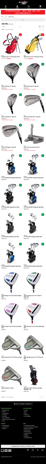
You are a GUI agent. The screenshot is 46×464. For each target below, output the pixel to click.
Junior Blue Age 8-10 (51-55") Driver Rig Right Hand (11, 296)
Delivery (25, 411)
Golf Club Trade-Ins (27, 430)
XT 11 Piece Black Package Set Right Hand (33, 236)
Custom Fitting (26, 414)
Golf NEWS (25, 434)
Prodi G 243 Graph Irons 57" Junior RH (32, 117)
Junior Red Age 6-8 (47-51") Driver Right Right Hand (34, 327)
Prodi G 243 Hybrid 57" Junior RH (8, 117)
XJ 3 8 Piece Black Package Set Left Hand (10, 207)
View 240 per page (9, 29)
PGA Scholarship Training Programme (8, 419)
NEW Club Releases (27, 431)
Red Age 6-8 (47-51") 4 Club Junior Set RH (10, 57)
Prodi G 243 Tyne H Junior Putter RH (31, 147)
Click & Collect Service (27, 437)
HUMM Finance (26, 436)
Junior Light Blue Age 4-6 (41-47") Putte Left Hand (33, 357)
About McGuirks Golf (5, 410)
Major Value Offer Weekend (28, 428)
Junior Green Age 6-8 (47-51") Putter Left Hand (11, 357)
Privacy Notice (4, 414)
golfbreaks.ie (4, 428)
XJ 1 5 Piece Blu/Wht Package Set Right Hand (11, 177)
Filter (23, 20)
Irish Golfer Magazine (5, 425)
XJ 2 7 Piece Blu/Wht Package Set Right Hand (33, 177)
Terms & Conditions (5, 413)
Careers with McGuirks (5, 417)
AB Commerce (42, 456)
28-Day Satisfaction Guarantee (29, 425)
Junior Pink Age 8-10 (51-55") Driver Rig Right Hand (11, 327)
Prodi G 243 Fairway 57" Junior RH (31, 86)
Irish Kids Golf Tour (5, 427)
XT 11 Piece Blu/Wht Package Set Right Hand (11, 266)
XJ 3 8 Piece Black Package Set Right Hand (33, 266)
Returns (25, 413)
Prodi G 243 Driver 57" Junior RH (8, 86)
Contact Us (25, 410)
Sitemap (3, 420)
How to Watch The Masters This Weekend (30, 427)
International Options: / (23, 446)
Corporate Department (27, 433)
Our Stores (3, 411)
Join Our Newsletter (27, 416)
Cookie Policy (4, 416)
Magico (34, 456)
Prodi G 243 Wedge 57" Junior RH (8, 147)
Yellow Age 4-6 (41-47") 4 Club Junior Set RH (33, 57)
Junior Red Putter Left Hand (7, 388)
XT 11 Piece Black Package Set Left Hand (10, 236)
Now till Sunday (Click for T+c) (23, 13)
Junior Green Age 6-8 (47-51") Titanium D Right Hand (32, 296)
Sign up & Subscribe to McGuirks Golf (23, 404)
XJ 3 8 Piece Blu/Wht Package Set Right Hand (33, 207)
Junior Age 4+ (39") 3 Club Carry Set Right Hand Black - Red (33, 388)
